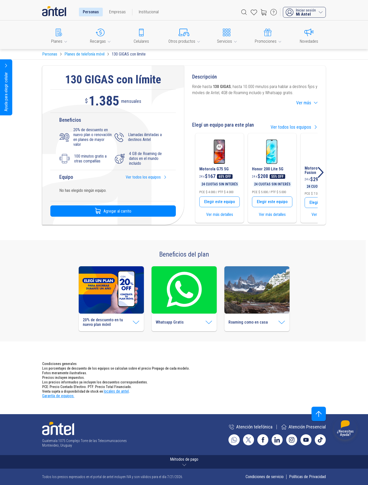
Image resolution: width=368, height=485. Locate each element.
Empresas (117, 11)
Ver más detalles (219, 214)
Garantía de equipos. (58, 395)
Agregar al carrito (113, 211)
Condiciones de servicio (265, 476)
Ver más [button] (307, 102)
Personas (91, 11)
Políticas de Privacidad (307, 476)
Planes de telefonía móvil (84, 54)
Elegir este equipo (219, 201)
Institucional (149, 11)
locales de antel (116, 391)
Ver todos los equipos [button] (146, 177)
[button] (59, 35)
